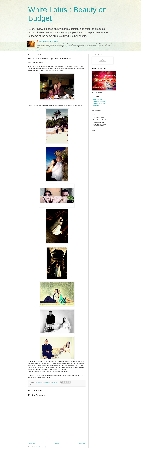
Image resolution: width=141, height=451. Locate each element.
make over (35, 384)
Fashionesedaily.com (99, 103)
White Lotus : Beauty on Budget (48, 41)
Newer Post (32, 444)
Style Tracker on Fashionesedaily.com (99, 100)
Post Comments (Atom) (42, 447)
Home (57, 444)
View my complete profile (34, 50)
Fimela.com (96, 105)
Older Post (82, 444)
